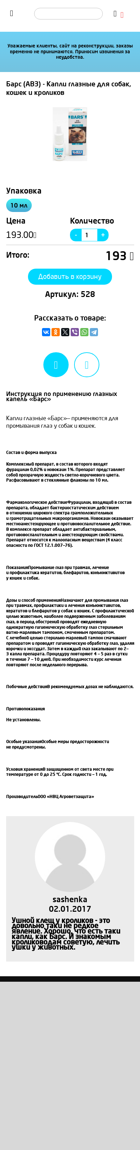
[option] (70, 133)
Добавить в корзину (70, 276)
